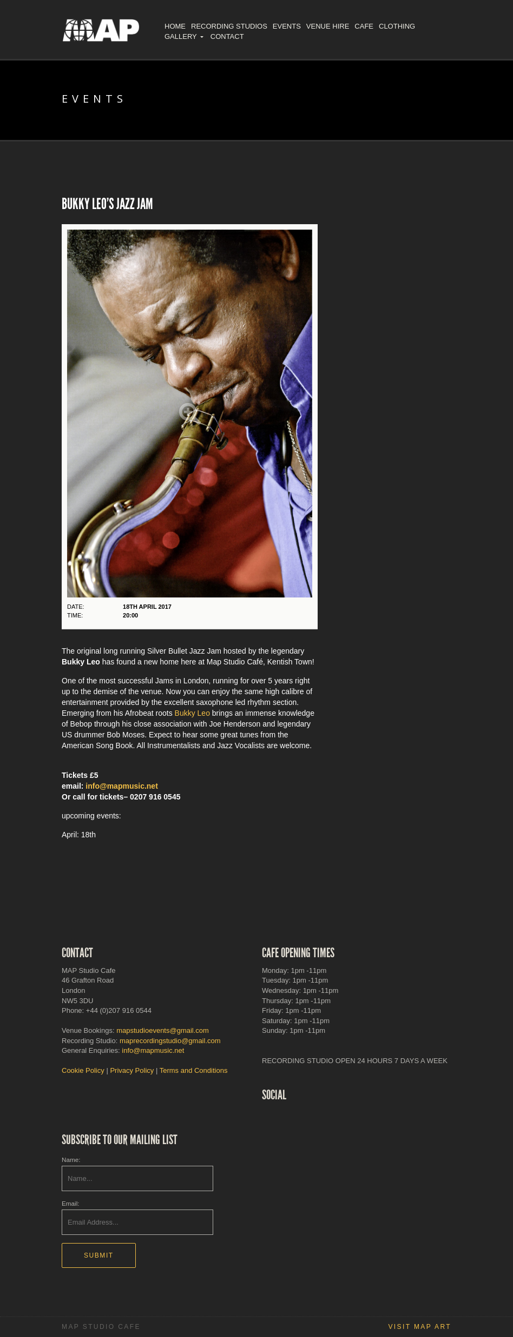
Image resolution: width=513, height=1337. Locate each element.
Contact (227, 36)
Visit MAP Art (419, 1327)
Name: (71, 1159)
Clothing (397, 26)
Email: (70, 1203)
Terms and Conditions (194, 1070)
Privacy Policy (132, 1070)
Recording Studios (229, 26)
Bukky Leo (192, 713)
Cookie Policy (83, 1070)
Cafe (363, 26)
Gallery (181, 36)
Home (175, 26)
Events (287, 26)
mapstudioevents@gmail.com (162, 1030)
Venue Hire (327, 26)
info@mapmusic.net (121, 786)
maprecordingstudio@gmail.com (170, 1041)
